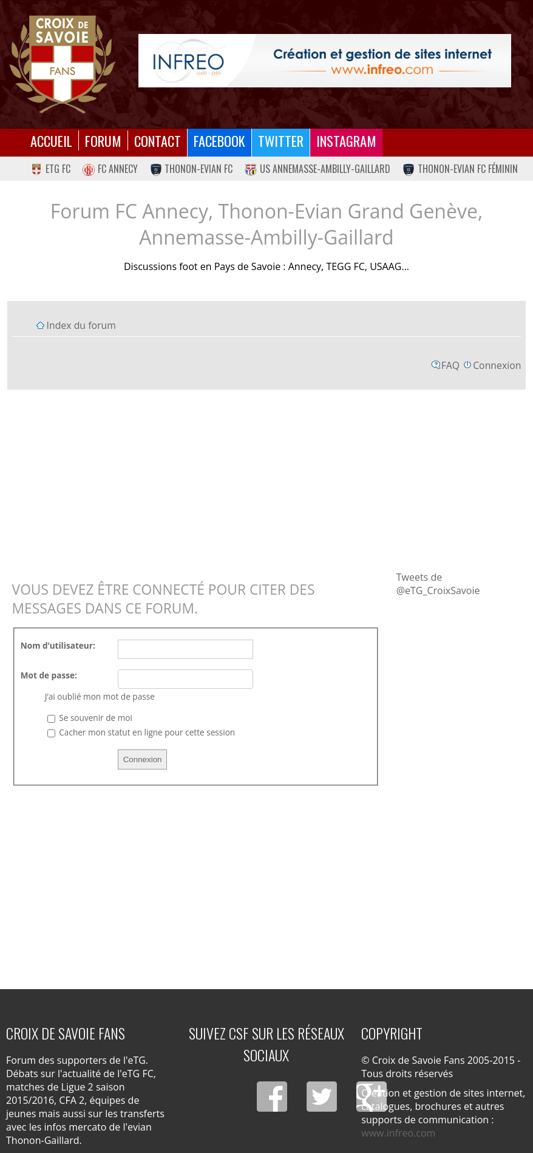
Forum (103, 140)
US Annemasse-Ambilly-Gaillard (317, 168)
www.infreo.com (398, 1133)
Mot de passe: (49, 675)
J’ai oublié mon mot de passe (100, 696)
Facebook (219, 140)
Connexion (497, 365)
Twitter (281, 140)
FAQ (450, 365)
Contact (157, 140)
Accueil (51, 140)
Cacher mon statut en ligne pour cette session (141, 732)
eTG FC (50, 168)
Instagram (346, 140)
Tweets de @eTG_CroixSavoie (438, 583)
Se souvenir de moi (89, 717)
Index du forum (81, 325)
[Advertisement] (266, 479)
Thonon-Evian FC (191, 168)
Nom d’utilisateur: (58, 645)
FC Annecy (110, 168)
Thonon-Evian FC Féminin (460, 168)
